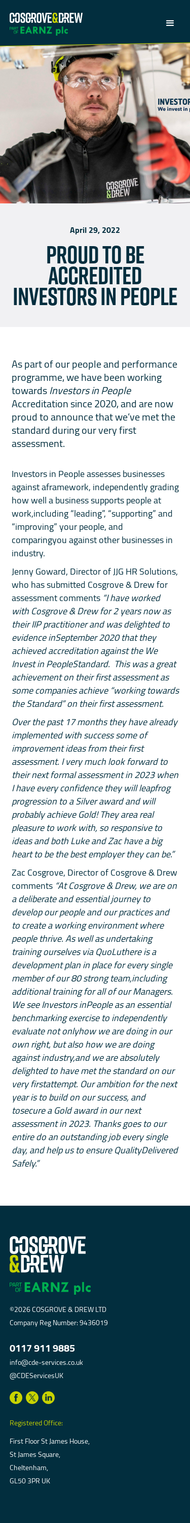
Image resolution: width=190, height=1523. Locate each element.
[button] (167, 23)
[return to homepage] (46, 17)
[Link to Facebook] (16, 1397)
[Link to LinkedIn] (48, 1397)
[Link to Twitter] (32, 1397)
